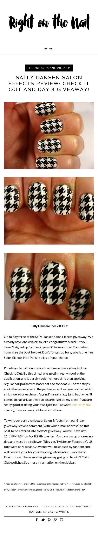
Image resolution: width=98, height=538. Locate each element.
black (60, 506)
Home (48, 48)
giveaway (74, 506)
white (64, 511)
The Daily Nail (81, 405)
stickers (50, 511)
